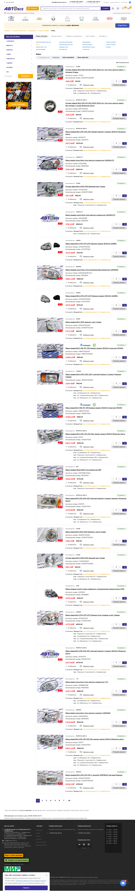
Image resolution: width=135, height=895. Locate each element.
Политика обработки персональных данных (85, 877)
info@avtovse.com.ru (59, 2)
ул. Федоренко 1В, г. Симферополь (14, 833)
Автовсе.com (54, 877)
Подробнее (122, 25)
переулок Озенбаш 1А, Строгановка (15, 838)
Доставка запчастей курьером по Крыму (19, 13)
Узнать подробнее (18, 104)
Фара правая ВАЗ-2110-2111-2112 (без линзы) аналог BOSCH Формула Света (95, 434)
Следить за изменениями (16, 860)
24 (69, 800)
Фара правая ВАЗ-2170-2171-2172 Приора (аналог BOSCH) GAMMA (91, 296)
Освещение (32, 30)
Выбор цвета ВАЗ (41, 845)
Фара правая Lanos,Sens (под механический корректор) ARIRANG (91, 270)
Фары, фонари (44, 30)
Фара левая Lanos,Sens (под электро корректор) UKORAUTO (89, 160)
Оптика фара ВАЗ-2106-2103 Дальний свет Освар (85, 558)
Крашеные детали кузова (121, 13)
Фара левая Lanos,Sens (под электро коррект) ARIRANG (87, 713)
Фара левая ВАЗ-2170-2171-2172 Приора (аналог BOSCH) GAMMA (91, 244)
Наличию (55, 57)
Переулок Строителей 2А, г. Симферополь (17, 832)
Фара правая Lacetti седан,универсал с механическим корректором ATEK (94, 589)
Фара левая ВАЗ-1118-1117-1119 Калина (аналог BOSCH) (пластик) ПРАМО (93, 408)
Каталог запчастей (19, 30)
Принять (26, 887)
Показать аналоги (119, 85)
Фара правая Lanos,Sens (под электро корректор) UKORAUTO (90, 215)
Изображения (122, 62)
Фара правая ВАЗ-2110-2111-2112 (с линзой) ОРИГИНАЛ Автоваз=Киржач (93, 775)
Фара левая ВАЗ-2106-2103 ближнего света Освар (85, 532)
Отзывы (106, 2)
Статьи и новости (41, 842)
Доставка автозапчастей (11, 842)
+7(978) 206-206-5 (76, 2)
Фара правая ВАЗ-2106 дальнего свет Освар (83, 322)
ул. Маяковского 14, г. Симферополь (15, 836)
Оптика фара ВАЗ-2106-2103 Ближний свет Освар (85, 186)
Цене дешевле (68, 57)
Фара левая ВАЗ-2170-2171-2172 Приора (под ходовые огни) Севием (92, 615)
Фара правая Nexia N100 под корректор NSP (83, 470)
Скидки (38, 833)
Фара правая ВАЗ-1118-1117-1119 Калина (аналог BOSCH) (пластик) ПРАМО (94, 348)
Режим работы (115, 2)
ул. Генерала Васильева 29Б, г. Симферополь (18, 835)
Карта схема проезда (13, 855)
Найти (105, 8)
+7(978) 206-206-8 (93, 2)
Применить (25, 76)
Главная (7, 30)
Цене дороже (82, 57)
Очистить (9, 76)
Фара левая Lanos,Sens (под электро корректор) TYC (86, 682)
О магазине (39, 830)
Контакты (124, 2)
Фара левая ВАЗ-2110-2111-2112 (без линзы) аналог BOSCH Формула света (94, 739)
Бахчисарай (9, 2)
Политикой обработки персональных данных (30, 880)
